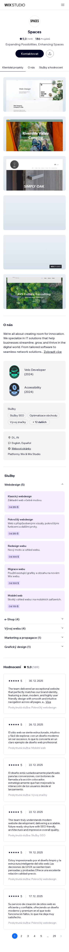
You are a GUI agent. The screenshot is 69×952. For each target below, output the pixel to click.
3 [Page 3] (28, 936)
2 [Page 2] (21, 936)
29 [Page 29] (54, 936)
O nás (31, 67)
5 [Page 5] (41, 936)
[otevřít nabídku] (63, 5)
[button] (34, 94)
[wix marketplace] (14, 5)
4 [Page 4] (34, 936)
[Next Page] (61, 936)
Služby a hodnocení (51, 67)
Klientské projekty (12, 67)
